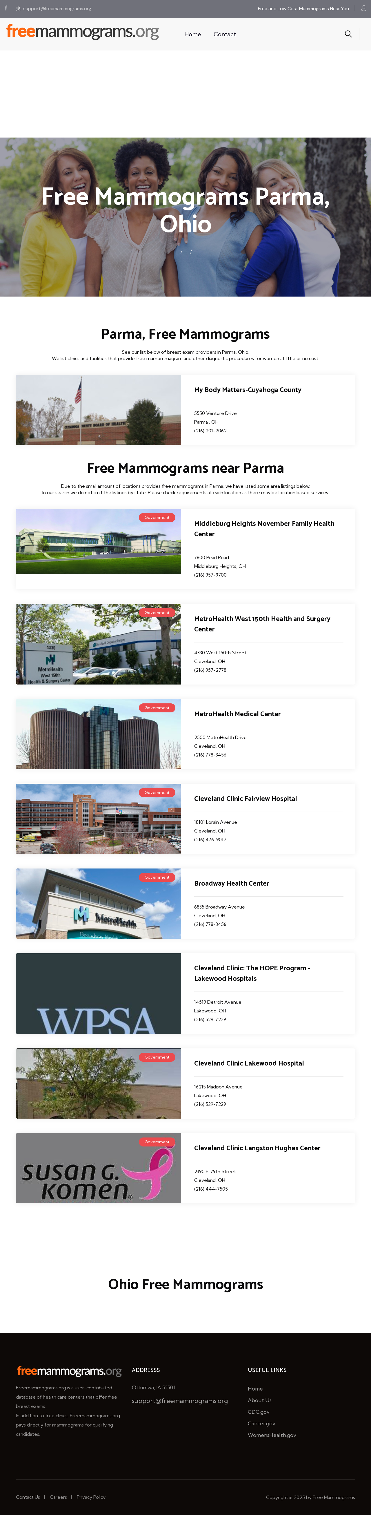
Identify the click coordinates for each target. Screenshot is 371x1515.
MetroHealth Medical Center (237, 714)
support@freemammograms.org (53, 9)
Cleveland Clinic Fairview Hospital (245, 799)
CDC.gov (259, 1412)
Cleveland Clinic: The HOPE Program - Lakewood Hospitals (252, 974)
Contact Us (28, 1497)
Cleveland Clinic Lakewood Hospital (249, 1063)
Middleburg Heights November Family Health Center (264, 529)
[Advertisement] (185, 94)
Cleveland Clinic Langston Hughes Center (257, 1148)
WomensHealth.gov (272, 1435)
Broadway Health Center (231, 883)
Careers (58, 1497)
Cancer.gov (261, 1423)
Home (192, 34)
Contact (225, 34)
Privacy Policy (91, 1497)
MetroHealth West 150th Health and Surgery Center (262, 624)
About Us (260, 1400)
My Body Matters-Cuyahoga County (247, 390)
